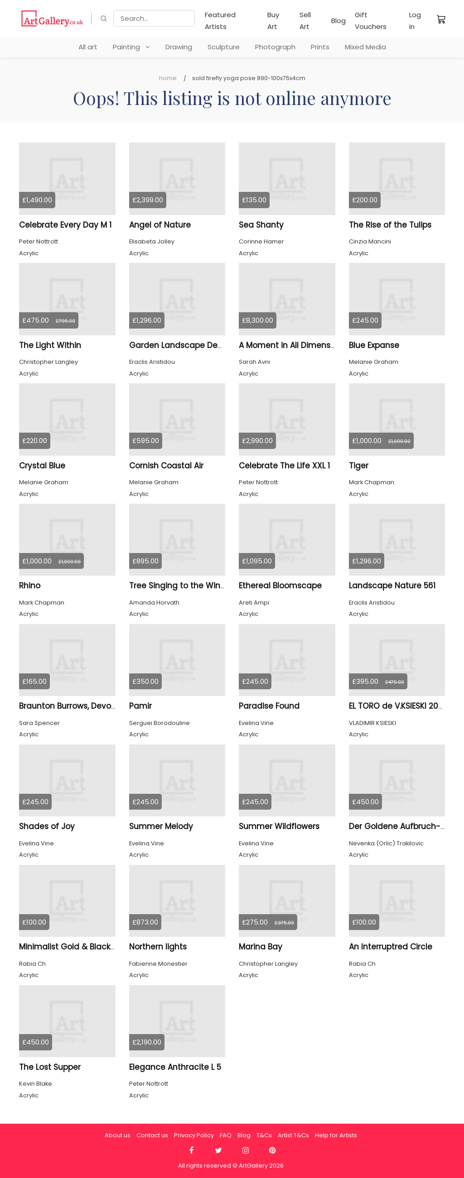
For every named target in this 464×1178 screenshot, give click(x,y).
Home (168, 78)
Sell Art (305, 20)
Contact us (152, 1135)
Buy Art (273, 20)
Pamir (140, 706)
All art (87, 47)
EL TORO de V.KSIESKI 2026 (398, 706)
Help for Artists (336, 1135)
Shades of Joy (47, 826)
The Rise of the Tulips (390, 224)
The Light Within (50, 345)
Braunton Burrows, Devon (67, 706)
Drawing (178, 47)
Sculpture (224, 47)
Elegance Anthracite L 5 (175, 1067)
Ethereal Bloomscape (280, 585)
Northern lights (158, 946)
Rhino (29, 585)
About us (117, 1135)
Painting (131, 47)
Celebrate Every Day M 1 (65, 224)
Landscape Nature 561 (392, 585)
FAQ (226, 1135)
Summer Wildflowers (279, 826)
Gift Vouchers (371, 20)
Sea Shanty (261, 224)
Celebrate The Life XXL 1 (284, 465)
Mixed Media (365, 47)
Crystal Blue (42, 465)
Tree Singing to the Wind (177, 585)
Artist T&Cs (293, 1135)
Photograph (275, 47)
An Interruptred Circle (390, 946)
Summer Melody (161, 826)
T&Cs (264, 1135)
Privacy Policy (194, 1135)
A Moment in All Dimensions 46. (299, 345)
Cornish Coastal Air (166, 465)
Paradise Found (269, 706)
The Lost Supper (50, 1067)
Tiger (358, 465)
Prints (320, 47)
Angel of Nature (160, 224)
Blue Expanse (374, 345)
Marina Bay (260, 946)
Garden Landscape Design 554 (190, 345)
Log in (415, 20)
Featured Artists (220, 20)
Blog (338, 20)
